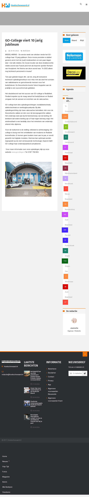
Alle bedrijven (7, 487)
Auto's (4, 482)
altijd (82, 40)
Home (4, 456)
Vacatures (6, 492)
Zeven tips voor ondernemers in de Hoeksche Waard (35, 390)
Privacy (50, 381)
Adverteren (52, 369)
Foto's (4, 472)
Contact (51, 377)
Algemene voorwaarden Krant (55, 399)
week (67, 40)
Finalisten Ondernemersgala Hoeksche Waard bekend (36, 404)
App (49, 385)
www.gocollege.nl (18, 152)
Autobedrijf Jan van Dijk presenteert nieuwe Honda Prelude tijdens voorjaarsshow (35, 376)
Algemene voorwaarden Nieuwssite (53, 391)
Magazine (6, 477)
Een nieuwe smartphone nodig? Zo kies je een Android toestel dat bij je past (36, 419)
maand (74, 40)
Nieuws (6, 461)
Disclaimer (52, 373)
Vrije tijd (5, 467)
